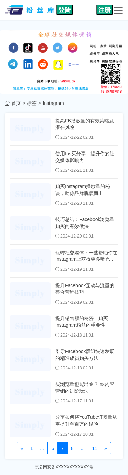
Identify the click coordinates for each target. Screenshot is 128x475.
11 (94, 448)
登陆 (64, 10)
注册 (104, 10)
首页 (16, 103)
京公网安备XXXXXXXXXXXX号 (64, 467)
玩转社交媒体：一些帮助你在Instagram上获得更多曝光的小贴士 (86, 259)
